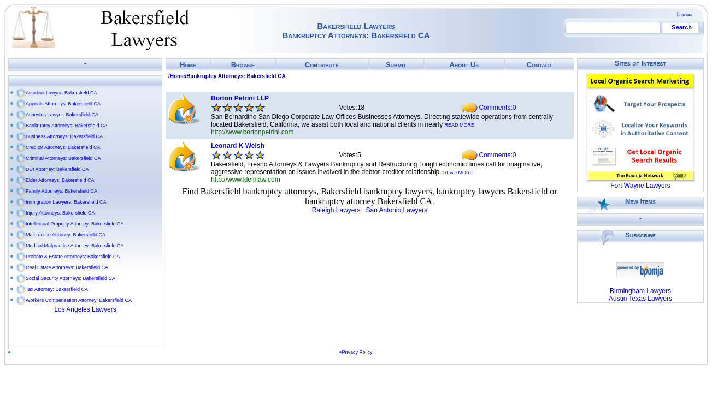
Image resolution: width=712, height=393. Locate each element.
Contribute (322, 65)
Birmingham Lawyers (640, 291)
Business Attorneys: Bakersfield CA (64, 136)
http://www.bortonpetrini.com (252, 132)
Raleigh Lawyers (336, 210)
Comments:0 (497, 107)
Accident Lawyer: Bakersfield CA (61, 93)
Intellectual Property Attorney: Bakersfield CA (75, 224)
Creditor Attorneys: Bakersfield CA (63, 147)
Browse (243, 65)
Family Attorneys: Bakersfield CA (61, 191)
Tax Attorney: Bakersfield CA (57, 289)
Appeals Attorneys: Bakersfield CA (63, 103)
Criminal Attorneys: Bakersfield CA (63, 158)
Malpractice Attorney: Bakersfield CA (65, 234)
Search (682, 27)
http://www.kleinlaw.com (245, 179)
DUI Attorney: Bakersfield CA (57, 169)
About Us (464, 65)
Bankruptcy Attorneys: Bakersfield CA (67, 125)
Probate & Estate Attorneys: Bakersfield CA (73, 256)
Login (684, 14)
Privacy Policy (357, 352)
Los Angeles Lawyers (85, 309)
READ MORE (460, 125)
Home (188, 65)
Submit (396, 65)
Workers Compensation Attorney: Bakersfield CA (79, 300)
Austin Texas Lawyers (640, 298)
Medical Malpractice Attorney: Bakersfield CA (75, 245)
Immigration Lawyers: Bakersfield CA (66, 202)
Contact (539, 65)
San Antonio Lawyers (396, 210)
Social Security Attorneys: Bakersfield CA (70, 278)
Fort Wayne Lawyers (640, 185)
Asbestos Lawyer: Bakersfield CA (62, 114)
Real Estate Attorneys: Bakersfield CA (67, 267)
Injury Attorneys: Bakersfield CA (60, 213)
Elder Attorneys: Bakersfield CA (60, 180)
